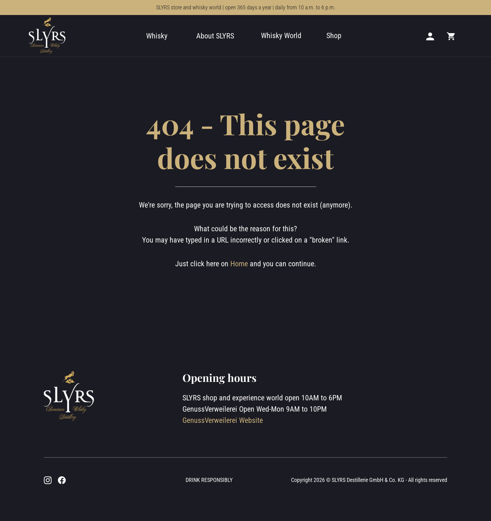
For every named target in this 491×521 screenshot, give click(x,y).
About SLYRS (215, 36)
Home (239, 263)
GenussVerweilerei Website (222, 420)
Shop (333, 35)
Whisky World (281, 35)
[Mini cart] (451, 36)
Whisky (156, 36)
